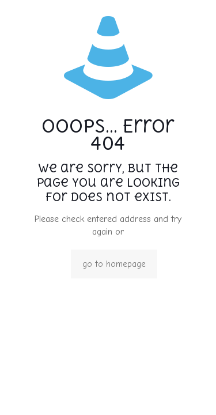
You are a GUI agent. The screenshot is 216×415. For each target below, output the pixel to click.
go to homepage (114, 264)
